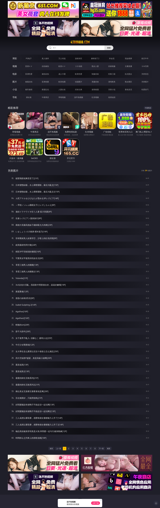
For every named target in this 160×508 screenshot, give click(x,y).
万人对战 (62, 58)
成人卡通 (62, 74)
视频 (14, 66)
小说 (14, 89)
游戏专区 (78, 58)
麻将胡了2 (95, 58)
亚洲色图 (45, 82)
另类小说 (111, 89)
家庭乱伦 (45, 89)
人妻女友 (62, 89)
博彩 (14, 58)
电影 (14, 73)
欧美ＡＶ (62, 66)
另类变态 (145, 74)
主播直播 (128, 66)
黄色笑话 (128, 89)
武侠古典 (78, 89)
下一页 (101, 448)
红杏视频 (95, 97)
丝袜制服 (111, 66)
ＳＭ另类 (145, 66)
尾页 (108, 448)
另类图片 (145, 82)
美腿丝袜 (95, 82)
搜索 (109, 48)
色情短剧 (111, 97)
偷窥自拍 (28, 82)
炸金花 (111, 58)
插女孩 (28, 97)
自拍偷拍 (45, 66)
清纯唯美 (111, 82)
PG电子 (29, 58)
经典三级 (111, 74)
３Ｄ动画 (78, 66)
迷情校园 (95, 89)
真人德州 (45, 58)
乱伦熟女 (128, 74)
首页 (51, 448)
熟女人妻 (95, 66)
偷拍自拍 (45, 74)
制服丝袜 (95, 74)
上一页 (58, 448)
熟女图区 (128, 82)
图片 (14, 81)
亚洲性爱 (28, 74)
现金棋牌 (128, 58)
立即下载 (95, 503)
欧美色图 (62, 82)
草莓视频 (62, 97)
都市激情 (28, 89)
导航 (14, 97)
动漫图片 (78, 82)
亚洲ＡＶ (28, 66)
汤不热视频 (78, 97)
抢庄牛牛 (145, 58)
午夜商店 (45, 97)
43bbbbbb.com (80, 42)
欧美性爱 (78, 74)
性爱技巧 (145, 89)
